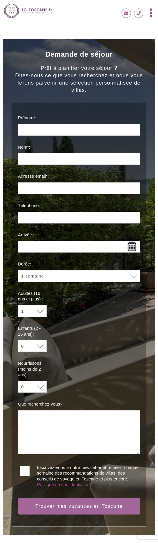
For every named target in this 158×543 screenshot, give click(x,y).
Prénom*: (27, 117)
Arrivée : (26, 234)
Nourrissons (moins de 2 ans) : (29, 369)
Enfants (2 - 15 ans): (29, 331)
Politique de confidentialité (62, 484)
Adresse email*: (33, 176)
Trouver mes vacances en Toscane (79, 506)
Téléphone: (29, 205)
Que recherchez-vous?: (41, 403)
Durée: (24, 263)
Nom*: (24, 146)
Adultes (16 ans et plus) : (30, 296)
